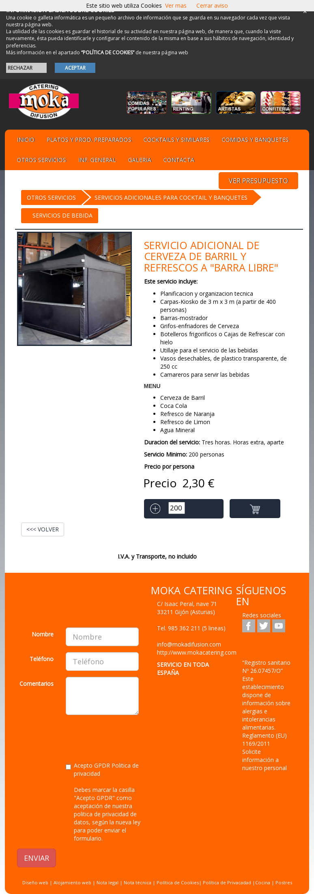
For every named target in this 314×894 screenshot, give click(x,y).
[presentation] (78, 737)
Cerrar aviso (212, 5)
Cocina (263, 882)
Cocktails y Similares (177, 139)
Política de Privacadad (227, 882)
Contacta (178, 160)
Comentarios (36, 683)
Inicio (25, 139)
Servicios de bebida (62, 215)
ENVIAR (36, 858)
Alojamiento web (72, 882)
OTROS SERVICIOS (51, 197)
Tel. (191, 628)
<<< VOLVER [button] (42, 529)
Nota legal (107, 882)
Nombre (43, 634)
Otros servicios (41, 160)
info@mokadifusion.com (189, 644)
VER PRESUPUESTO (258, 180)
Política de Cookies (178, 882)
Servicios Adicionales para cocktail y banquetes (171, 197)
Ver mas (176, 5)
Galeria (139, 160)
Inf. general (97, 160)
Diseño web (35, 882)
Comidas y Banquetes (255, 139)
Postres (283, 882)
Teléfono (42, 659)
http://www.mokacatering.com (197, 652)
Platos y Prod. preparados (89, 139)
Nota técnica (137, 882)
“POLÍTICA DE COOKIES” (107, 52)
